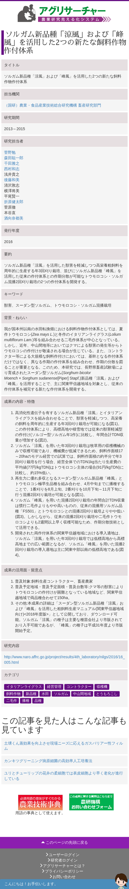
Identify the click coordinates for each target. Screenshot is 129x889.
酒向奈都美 (13, 218)
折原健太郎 (13, 202)
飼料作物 (13, 694)
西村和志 (11, 169)
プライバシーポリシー (62, 871)
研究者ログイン (62, 860)
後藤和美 (11, 180)
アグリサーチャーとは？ (62, 866)
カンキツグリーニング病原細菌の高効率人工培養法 (48, 761)
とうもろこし (106, 694)
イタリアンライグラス (24, 687)
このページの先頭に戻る (64, 842)
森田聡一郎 (13, 158)
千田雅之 (11, 163)
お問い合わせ (62, 876)
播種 (25, 700)
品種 (38, 700)
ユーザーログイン (62, 855)
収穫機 (102, 687)
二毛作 (11, 700)
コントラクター (79, 687)
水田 (45, 694)
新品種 (31, 694)
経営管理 (54, 687)
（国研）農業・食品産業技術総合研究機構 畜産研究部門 (52, 105)
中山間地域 (82, 694)
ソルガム (61, 694)
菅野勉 (10, 152)
